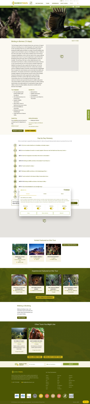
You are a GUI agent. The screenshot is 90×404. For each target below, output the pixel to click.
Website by (76, 401)
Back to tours (75, 40)
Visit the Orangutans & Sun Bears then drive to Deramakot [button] (34, 155)
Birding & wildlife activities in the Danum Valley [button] (33, 181)
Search (78, 3)
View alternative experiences (45, 297)
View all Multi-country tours (52, 357)
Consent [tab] (28, 193)
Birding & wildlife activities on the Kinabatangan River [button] (33, 171)
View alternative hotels (70, 244)
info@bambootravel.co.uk (57, 6)
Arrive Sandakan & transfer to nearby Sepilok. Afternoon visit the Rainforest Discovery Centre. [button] (43, 150)
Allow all (61, 213)
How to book (21, 317)
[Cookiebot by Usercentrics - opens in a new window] (65, 190)
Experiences (55, 3)
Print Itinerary (31, 130)
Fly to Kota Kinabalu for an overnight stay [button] (31, 186)
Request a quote (17, 130)
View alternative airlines (33, 126)
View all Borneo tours (34, 357)
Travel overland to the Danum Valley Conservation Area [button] (34, 176)
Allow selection (45, 213)
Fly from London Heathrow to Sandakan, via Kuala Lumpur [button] (34, 145)
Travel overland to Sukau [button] (27, 166)
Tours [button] (47, 3)
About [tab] (62, 193)
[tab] (49, 145)
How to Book (64, 3)
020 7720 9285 (69, 6)
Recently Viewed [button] (14, 6)
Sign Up (71, 363)
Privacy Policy (42, 401)
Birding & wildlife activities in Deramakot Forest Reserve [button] (35, 160)
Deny (28, 213)
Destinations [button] (39, 3)
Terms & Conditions (35, 401)
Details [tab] (45, 193)
